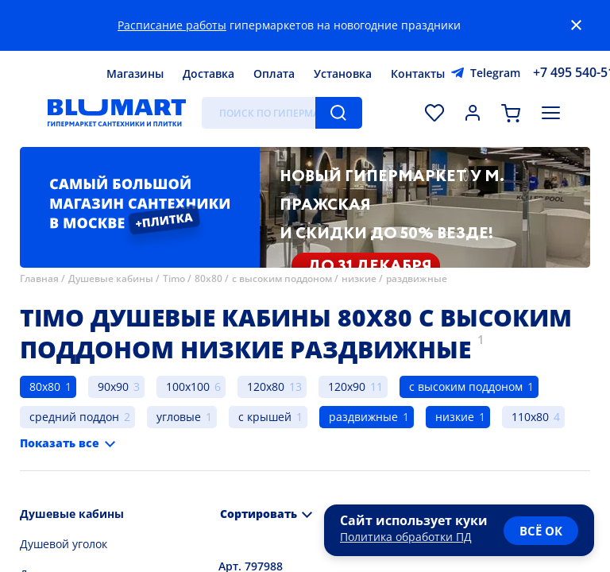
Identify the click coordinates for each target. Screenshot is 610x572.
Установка (343, 73)
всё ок (540, 531)
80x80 (208, 278)
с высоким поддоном (282, 278)
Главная (39, 278)
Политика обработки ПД (406, 536)
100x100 (188, 386)
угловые (178, 416)
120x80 (265, 386)
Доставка (208, 73)
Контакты (418, 73)
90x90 (113, 386)
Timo (174, 278)
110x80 (530, 416)
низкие (359, 278)
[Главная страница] (117, 112)
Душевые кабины (110, 278)
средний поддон (74, 416)
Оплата (274, 73)
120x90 (346, 386)
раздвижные (416, 278)
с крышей (264, 416)
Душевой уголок (63, 543)
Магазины (135, 73)
